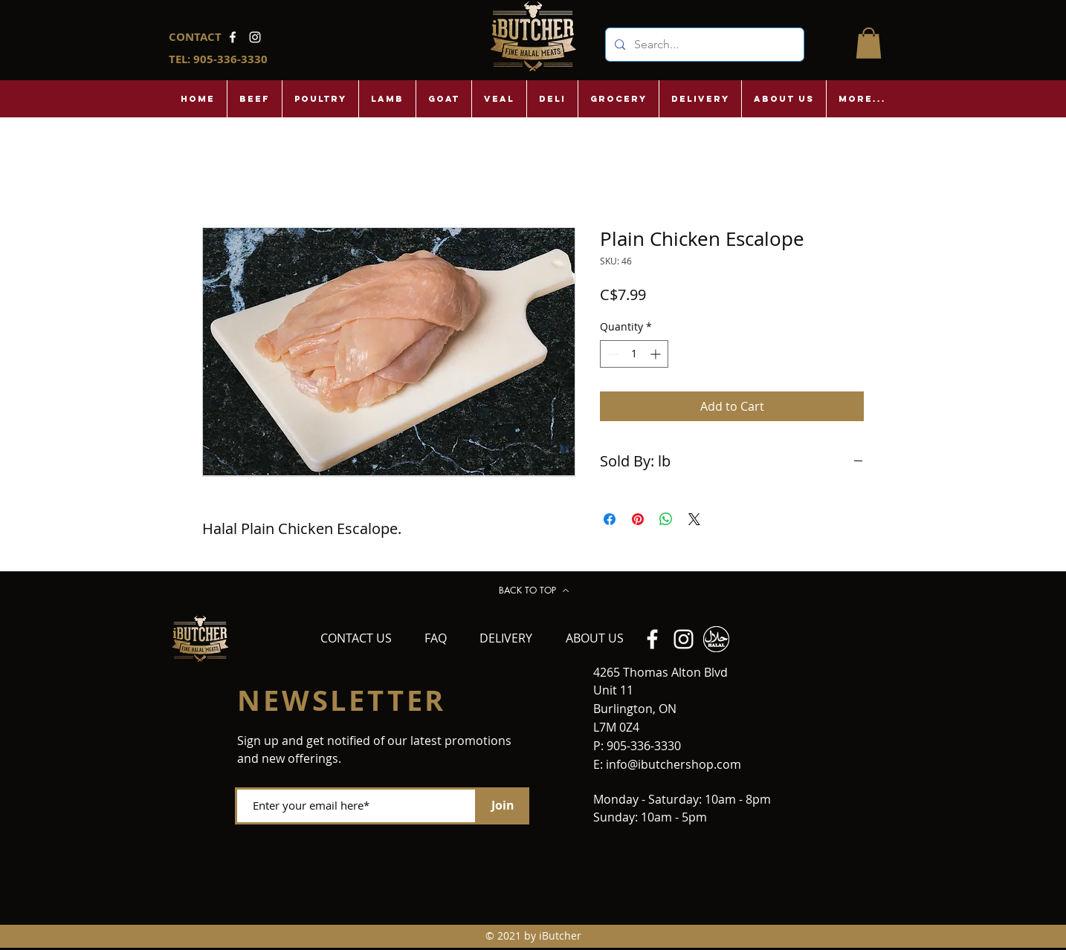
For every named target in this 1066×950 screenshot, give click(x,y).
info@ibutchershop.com (673, 764)
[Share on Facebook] (609, 519)
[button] (869, 43)
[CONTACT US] (356, 639)
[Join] (503, 805)
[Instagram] (255, 37)
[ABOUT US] (594, 639)
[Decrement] (611, 354)
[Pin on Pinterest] (638, 519)
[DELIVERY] (505, 639)
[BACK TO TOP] (534, 590)
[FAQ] (435, 639)
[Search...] (703, 44)
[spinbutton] (634, 354)
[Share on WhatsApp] (666, 519)
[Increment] (656, 354)
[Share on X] (694, 519)
